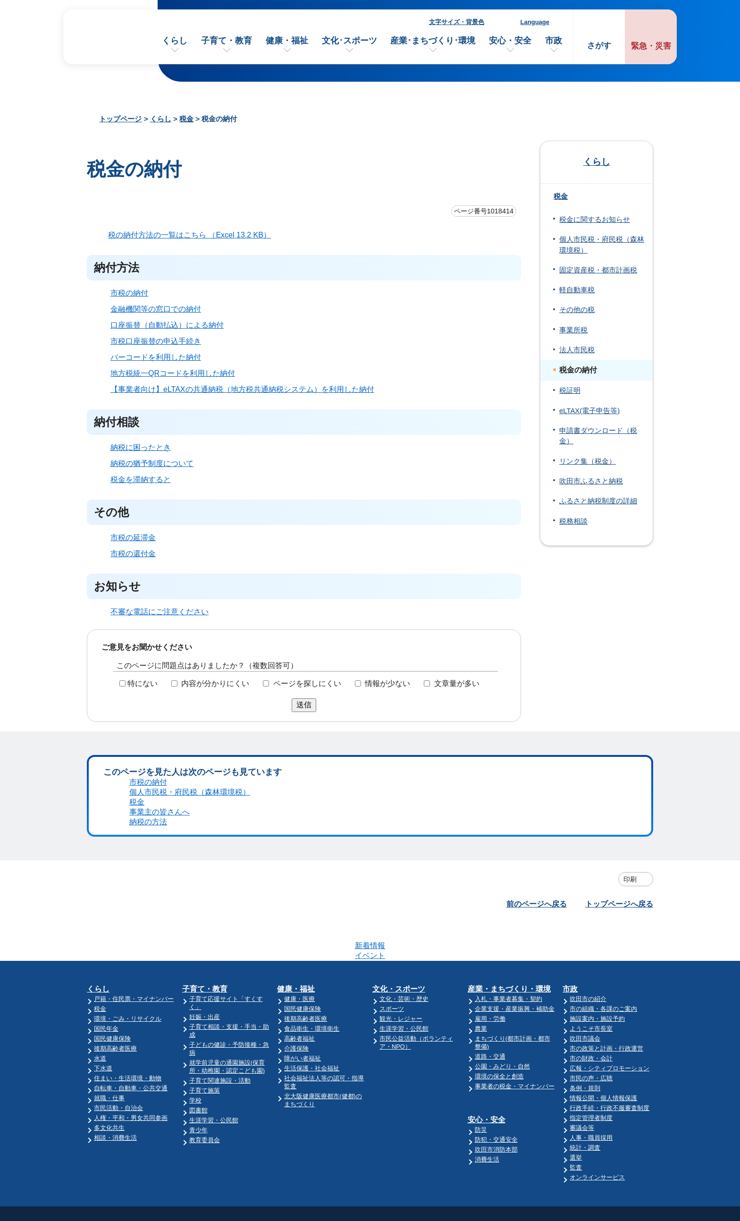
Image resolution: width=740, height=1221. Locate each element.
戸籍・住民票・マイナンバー (134, 833)
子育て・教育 (226, 40)
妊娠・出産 (204, 851)
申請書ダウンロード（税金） (598, 436)
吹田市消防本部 (496, 983)
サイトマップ (596, 1112)
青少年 (198, 964)
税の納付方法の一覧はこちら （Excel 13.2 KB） (193, 235)
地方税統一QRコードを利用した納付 (172, 373)
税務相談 (573, 521)
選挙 (576, 991)
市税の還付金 (133, 554)
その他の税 (577, 310)
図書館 (198, 944)
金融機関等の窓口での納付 (155, 309)
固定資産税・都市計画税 (598, 270)
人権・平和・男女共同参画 (131, 952)
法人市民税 (577, 350)
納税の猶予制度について (151, 463)
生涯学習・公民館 (213, 954)
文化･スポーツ (349, 40)
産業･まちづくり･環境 (432, 40)
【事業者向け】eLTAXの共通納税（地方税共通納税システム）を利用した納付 (242, 389)
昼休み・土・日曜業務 (502, 1130)
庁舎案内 (480, 1112)
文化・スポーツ (398, 823)
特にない (142, 683)
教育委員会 (204, 974)
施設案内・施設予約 (597, 852)
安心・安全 (510, 40)
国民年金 (106, 862)
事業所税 (573, 330)
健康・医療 (299, 833)
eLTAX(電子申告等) (589, 411)
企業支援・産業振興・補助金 (515, 843)
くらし (174, 40)
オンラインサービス (597, 1011)
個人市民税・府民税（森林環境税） (601, 245)
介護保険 (296, 882)
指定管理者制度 (591, 952)
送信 (303, 705)
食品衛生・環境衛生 (311, 862)
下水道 (103, 902)
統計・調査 (585, 981)
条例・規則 (585, 922)
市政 (553, 40)
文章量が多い (456, 683)
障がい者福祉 (302, 892)
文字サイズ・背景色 (456, 21)
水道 (100, 892)
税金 (186, 119)
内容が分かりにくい (215, 683)
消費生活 (487, 993)
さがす (599, 45)
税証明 (569, 390)
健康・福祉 (287, 40)
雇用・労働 (490, 852)
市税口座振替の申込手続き (155, 341)
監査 (576, 1001)
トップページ (120, 119)
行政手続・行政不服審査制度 (609, 942)
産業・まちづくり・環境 (509, 823)
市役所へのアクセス (499, 1093)
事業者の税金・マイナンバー (515, 920)
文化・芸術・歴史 (404, 833)
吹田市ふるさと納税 (591, 481)
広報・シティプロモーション (609, 902)
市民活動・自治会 (118, 942)
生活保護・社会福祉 (311, 902)
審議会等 (582, 962)
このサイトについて (607, 1093)
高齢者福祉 (299, 872)
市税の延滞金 (133, 538)
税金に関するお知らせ (594, 219)
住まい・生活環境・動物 (127, 912)
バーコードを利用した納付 (155, 357)
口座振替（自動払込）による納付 (167, 325)
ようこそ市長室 (591, 862)
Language (535, 21)
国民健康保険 (112, 872)
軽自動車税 (577, 290)
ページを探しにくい (307, 683)
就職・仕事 (109, 932)
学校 (195, 934)
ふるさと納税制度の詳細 (598, 501)
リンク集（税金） (587, 461)
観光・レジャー (400, 852)
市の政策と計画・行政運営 (606, 882)
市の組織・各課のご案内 (603, 843)
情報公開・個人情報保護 (603, 932)
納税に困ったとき (140, 447)
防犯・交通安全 (496, 973)
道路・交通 (490, 890)
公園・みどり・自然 (502, 900)
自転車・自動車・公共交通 (131, 922)
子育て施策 (204, 924)
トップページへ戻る (619, 775)
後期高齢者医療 (115, 882)
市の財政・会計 (591, 892)
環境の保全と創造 (499, 910)
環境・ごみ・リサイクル (127, 852)
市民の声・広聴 (591, 912)
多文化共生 (109, 962)
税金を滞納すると (140, 479)
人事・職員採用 (591, 971)
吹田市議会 (585, 872)
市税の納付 (129, 293)
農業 (481, 862)
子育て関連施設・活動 (220, 914)
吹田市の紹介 (588, 833)
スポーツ (391, 843)
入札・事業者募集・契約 (508, 833)
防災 (481, 963)
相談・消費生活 (115, 971)
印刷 (630, 750)
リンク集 (588, 1130)
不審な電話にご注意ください (159, 612)
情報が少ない (387, 683)
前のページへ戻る (536, 775)
